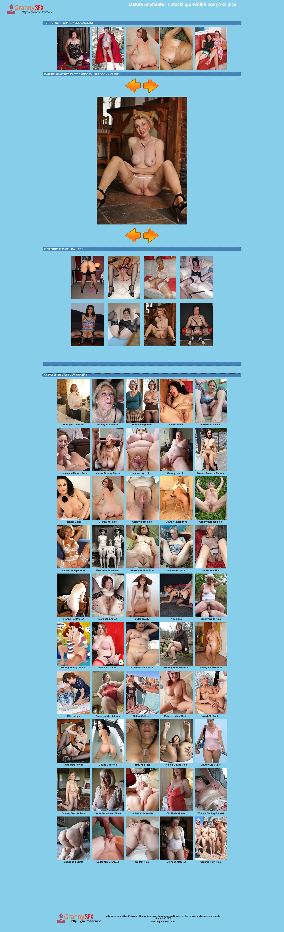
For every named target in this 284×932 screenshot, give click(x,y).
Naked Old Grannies (108, 860)
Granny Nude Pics (211, 617)
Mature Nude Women (108, 569)
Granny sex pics (176, 472)
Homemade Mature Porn (73, 472)
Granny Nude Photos (211, 666)
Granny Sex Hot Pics (73, 812)
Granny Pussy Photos (73, 666)
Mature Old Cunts (73, 860)
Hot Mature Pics (211, 569)
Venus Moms (176, 423)
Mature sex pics (176, 569)
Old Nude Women (176, 812)
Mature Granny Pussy (108, 472)
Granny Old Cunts (211, 763)
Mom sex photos (108, 617)
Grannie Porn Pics (211, 860)
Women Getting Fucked (211, 812)
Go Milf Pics (142, 860)
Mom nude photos (142, 423)
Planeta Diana (73, 520)
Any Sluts (176, 617)
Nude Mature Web (73, 763)
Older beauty (142, 617)
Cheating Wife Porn (142, 666)
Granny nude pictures (108, 714)
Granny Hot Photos (73, 617)
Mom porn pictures (73, 423)
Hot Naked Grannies (142, 812)
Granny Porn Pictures (176, 666)
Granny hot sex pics (211, 520)
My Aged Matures (176, 860)
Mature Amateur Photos (211, 472)
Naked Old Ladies (211, 423)
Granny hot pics (108, 520)
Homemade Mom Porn (142, 569)
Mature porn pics (142, 472)
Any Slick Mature (108, 666)
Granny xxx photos (108, 423)
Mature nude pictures (73, 569)
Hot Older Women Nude (108, 812)
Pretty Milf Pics (142, 763)
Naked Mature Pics (176, 763)
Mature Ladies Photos (176, 714)
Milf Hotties (73, 714)
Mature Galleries (142, 714)
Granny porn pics (142, 520)
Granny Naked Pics (176, 520)
